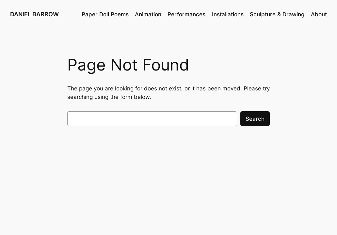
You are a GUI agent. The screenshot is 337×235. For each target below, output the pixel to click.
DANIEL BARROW (34, 14)
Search (255, 119)
